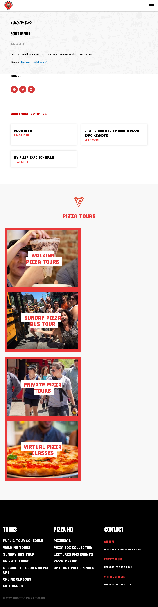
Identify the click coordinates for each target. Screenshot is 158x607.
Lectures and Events (73, 554)
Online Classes (17, 579)
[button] (14, 89)
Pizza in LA (23, 131)
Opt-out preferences (74, 567)
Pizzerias (62, 540)
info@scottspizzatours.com (122, 549)
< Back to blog (21, 23)
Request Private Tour (118, 567)
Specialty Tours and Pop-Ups (27, 570)
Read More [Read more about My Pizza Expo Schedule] (21, 162)
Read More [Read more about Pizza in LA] (21, 135)
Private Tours (16, 561)
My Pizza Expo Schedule (34, 157)
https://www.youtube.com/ (33, 62)
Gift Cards (13, 586)
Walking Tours (16, 547)
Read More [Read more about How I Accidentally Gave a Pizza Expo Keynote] (91, 140)
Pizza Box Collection (73, 547)
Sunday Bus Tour (18, 554)
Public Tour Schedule (23, 540)
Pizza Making (65, 561)
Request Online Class (117, 584)
